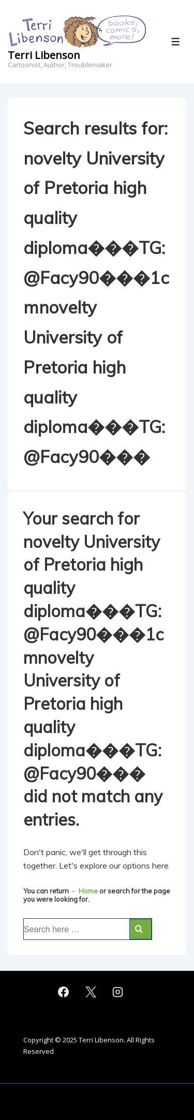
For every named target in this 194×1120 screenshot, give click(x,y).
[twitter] (90, 992)
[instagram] (118, 992)
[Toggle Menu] (175, 41)
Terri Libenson (44, 55)
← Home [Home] (84, 891)
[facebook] (63, 992)
